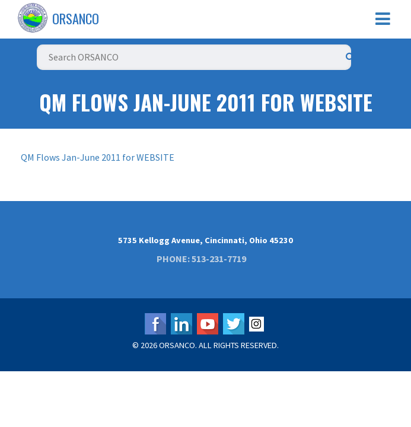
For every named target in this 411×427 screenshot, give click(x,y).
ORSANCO (75, 18)
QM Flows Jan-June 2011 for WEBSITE (97, 157)
